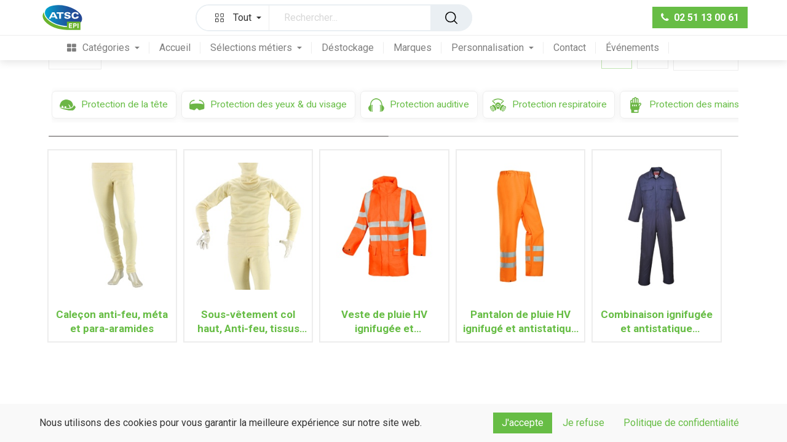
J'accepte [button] (523, 422)
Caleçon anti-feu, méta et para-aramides (112, 321)
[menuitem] (103, 48)
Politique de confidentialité (681, 422)
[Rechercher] (451, 18)
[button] (235, 18)
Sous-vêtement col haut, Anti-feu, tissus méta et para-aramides (248, 321)
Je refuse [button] (583, 422)
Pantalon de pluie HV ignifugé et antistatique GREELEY (520, 321)
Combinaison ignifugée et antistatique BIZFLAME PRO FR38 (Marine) (657, 321)
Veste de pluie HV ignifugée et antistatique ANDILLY (384, 321)
